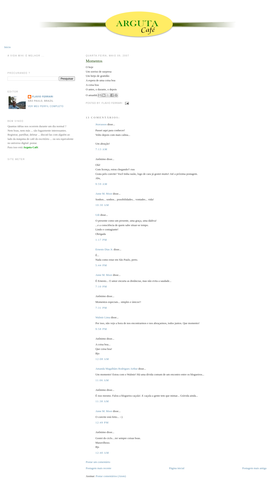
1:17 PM (101, 239)
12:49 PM (102, 422)
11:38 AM (102, 401)
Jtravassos (101, 124)
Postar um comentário (98, 462)
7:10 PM (101, 286)
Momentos (94, 61)
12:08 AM (102, 359)
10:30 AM (102, 205)
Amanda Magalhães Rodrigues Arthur (116, 368)
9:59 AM (101, 184)
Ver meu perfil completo (46, 106)
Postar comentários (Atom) (111, 476)
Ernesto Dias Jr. (104, 249)
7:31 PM (101, 307)
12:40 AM (102, 452)
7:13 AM (101, 149)
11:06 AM (102, 380)
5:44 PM (101, 265)
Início (7, 47)
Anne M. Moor (103, 193)
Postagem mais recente (98, 468)
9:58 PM (101, 329)
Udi (97, 214)
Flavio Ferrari (42, 96)
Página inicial (176, 468)
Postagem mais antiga (254, 468)
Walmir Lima (102, 317)
